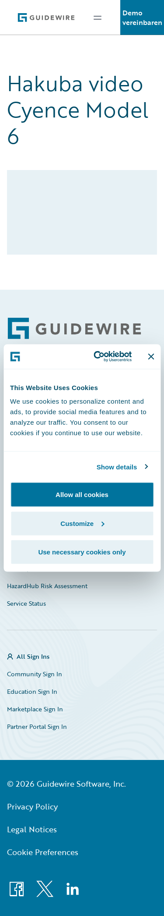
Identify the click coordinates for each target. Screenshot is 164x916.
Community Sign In (34, 673)
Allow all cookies (82, 494)
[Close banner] (151, 356)
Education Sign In (32, 691)
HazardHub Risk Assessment (47, 585)
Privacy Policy (32, 806)
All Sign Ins (33, 656)
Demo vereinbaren (142, 17)
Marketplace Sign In (35, 709)
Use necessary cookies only (82, 552)
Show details (117, 466)
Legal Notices (32, 829)
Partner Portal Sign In (37, 726)
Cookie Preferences (42, 852)
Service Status (26, 603)
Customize (82, 523)
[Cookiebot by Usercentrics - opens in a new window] (98, 356)
